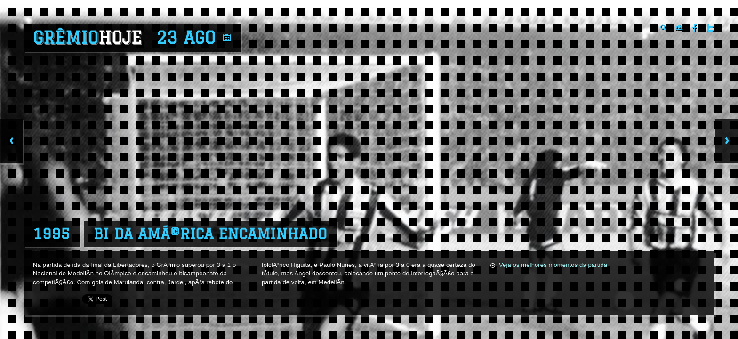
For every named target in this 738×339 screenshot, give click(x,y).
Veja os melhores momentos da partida (553, 264)
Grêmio (87, 37)
